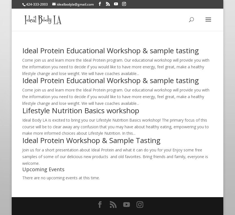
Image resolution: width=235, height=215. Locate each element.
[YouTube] (116, 4)
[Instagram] (124, 4)
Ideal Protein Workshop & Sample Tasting (91, 140)
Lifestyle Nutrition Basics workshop (80, 110)
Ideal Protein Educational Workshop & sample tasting (110, 50)
